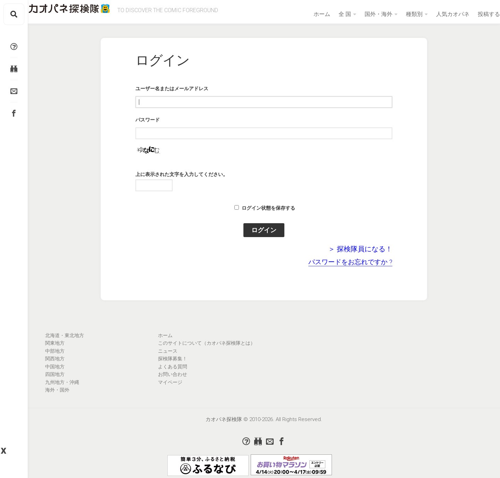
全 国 (331, 14)
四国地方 (55, 374)
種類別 (400, 14)
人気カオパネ (439, 14)
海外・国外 (57, 390)
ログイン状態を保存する (268, 208)
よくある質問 (172, 366)
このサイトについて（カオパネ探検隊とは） (206, 343)
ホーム (308, 14)
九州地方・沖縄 (62, 382)
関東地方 (55, 343)
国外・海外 (364, 14)
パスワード (147, 120)
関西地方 (55, 358)
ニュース (167, 351)
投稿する (475, 14)
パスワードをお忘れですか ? (350, 262)
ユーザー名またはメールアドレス (171, 88)
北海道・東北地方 (64, 335)
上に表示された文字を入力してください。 (181, 174)
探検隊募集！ (172, 358)
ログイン (263, 230)
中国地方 (55, 366)
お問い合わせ (172, 374)
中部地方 (55, 351)
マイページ (170, 382)
